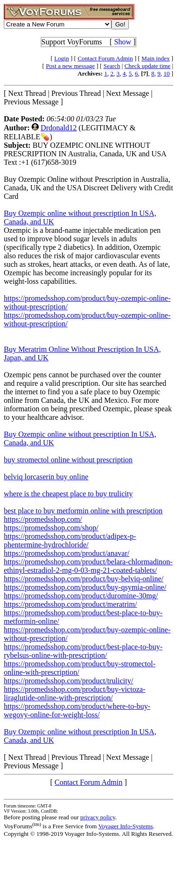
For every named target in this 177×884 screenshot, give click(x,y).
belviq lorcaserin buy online (46, 477)
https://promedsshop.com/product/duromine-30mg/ (81, 596)
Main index (156, 58)
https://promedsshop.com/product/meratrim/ (70, 604)
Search (111, 65)
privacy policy (97, 817)
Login (61, 58)
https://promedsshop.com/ (43, 519)
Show (122, 42)
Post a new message (70, 65)
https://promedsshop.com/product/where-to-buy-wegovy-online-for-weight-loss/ (77, 710)
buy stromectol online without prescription (68, 460)
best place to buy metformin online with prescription (83, 511)
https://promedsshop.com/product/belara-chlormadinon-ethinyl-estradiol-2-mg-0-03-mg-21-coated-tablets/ (88, 566)
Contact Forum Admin (105, 58)
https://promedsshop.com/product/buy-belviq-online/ (83, 579)
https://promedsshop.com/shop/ (51, 528)
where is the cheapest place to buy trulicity (68, 494)
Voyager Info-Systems (125, 826)
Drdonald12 (58, 128)
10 (166, 73)
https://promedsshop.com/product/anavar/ (66, 553)
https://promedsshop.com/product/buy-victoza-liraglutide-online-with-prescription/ (74, 693)
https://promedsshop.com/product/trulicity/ (68, 681)
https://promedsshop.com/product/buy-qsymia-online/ (85, 587)
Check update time (147, 65)
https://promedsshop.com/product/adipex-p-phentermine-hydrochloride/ (70, 540)
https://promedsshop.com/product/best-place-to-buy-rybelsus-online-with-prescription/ (83, 651)
